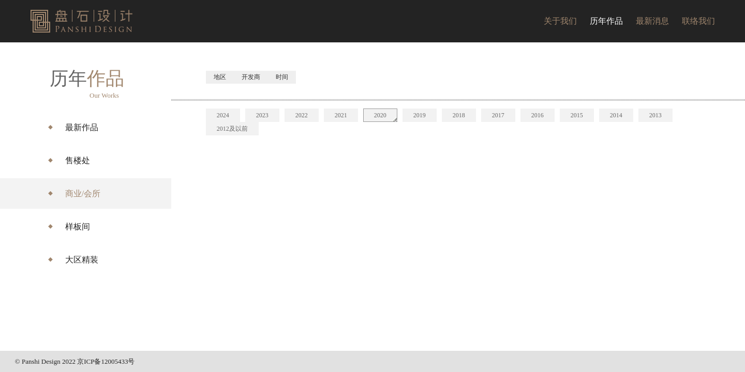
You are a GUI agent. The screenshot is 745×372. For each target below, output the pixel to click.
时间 (282, 77)
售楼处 (77, 160)
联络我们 (698, 21)
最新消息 (652, 21)
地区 (220, 77)
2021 (341, 115)
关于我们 (560, 21)
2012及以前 (232, 128)
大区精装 (81, 259)
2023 (262, 115)
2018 (459, 115)
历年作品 (606, 21)
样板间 (77, 226)
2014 (616, 115)
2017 (498, 115)
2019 (419, 115)
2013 (655, 115)
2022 (301, 115)
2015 (577, 115)
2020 (380, 115)
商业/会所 (82, 193)
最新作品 (81, 127)
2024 (223, 115)
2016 (537, 115)
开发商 (251, 77)
